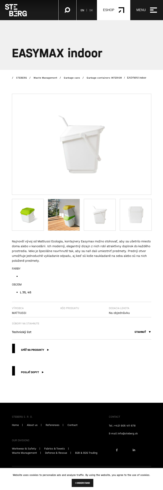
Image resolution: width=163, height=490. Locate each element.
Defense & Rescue (56, 457)
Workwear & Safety (24, 453)
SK (91, 10)
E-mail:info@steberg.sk (123, 438)
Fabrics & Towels (54, 453)
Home (15, 429)
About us (32, 429)
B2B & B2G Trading (86, 457)
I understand (82, 483)
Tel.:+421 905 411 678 (122, 430)
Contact (72, 429)
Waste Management (24, 457)
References (52, 429)
